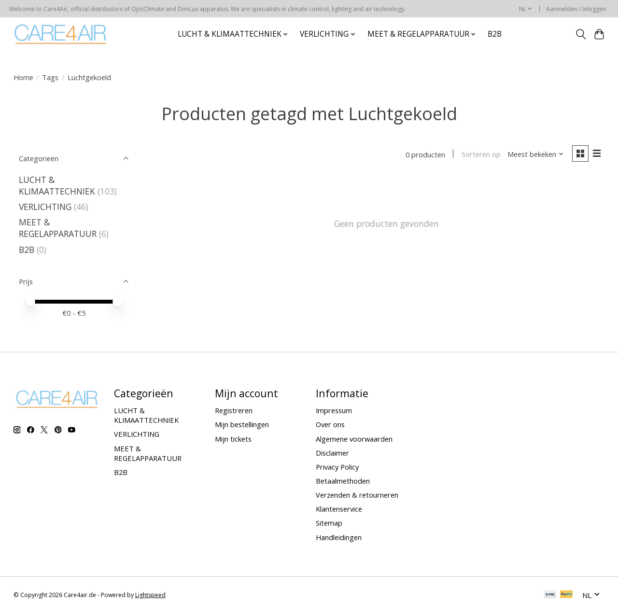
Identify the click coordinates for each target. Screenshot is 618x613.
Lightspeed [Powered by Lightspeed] (150, 595)
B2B (495, 34)
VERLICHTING (45, 206)
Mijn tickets (233, 439)
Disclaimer (332, 453)
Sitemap (329, 523)
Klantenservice (339, 509)
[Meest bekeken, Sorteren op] (534, 154)
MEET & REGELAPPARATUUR (58, 227)
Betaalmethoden (343, 481)
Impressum (334, 410)
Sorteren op (480, 154)
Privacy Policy (337, 467)
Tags (50, 77)
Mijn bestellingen (242, 424)
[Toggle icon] (581, 34)
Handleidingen (339, 537)
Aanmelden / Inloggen (576, 9)
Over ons (330, 424)
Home (23, 77)
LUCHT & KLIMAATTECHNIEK (57, 185)
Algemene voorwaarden (354, 439)
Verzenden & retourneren (357, 495)
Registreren (234, 410)
